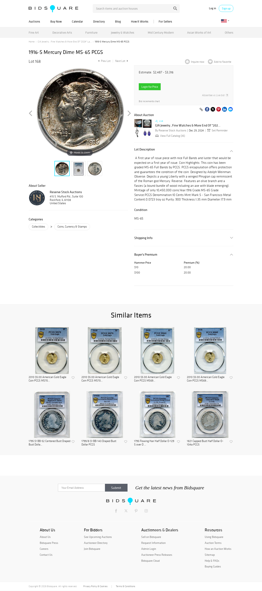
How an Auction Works (218, 549)
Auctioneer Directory (95, 543)
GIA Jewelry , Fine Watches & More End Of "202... (187, 125)
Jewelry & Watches (122, 32)
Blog (118, 21)
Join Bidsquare (92, 549)
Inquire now (197, 62)
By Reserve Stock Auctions (170, 130)
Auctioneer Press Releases (156, 555)
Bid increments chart (149, 101)
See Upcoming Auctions (98, 537)
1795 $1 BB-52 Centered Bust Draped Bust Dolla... (49, 443)
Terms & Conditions (125, 586)
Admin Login (148, 549)
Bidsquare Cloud (150, 561)
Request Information (153, 543)
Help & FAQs (212, 561)
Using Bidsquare (214, 537)
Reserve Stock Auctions (66, 192)
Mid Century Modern (161, 32)
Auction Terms (213, 543)
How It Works (139, 21)
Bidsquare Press (49, 543)
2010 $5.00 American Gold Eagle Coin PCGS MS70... (47, 379)
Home (32, 41)
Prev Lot (104, 61)
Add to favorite (222, 62)
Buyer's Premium (145, 254)
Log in (212, 8)
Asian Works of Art (199, 32)
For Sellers (165, 21)
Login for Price (149, 87)
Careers (44, 549)
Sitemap (210, 555)
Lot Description (144, 149)
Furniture (91, 32)
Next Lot (121, 61)
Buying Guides (213, 566)
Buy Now (56, 21)
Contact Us (46, 555)
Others (229, 32)
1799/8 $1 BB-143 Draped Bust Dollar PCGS (98, 443)
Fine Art (34, 32)
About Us (45, 537)
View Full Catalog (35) (170, 136)
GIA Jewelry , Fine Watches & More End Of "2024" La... (65, 41)
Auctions (34, 21)
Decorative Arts (62, 32)
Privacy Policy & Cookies (95, 586)
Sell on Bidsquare (151, 537)
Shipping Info (143, 238)
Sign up (226, 8)
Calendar (77, 21)
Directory (99, 21)
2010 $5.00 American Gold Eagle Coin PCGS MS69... (153, 379)
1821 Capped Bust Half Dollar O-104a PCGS (205, 443)
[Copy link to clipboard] (201, 109)
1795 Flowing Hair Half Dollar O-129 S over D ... (154, 443)
